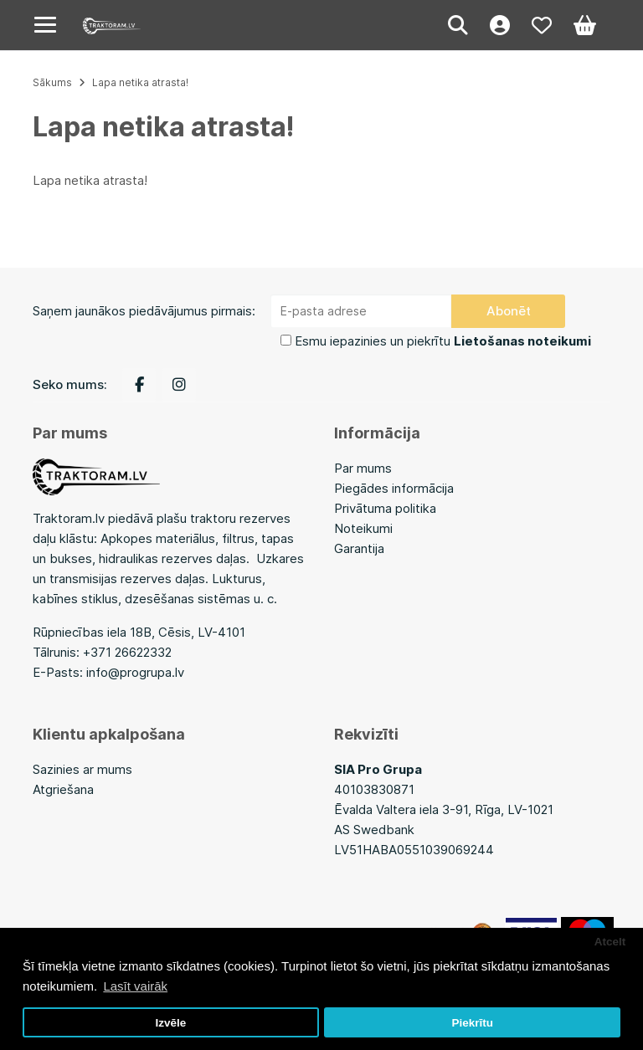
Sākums (52, 82)
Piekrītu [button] (472, 1023)
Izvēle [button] (170, 1023)
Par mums (363, 468)
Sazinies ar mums (82, 769)
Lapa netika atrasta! (140, 82)
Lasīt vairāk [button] (135, 986)
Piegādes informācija (394, 488)
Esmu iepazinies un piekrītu (443, 341)
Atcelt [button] (610, 941)
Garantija (359, 548)
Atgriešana (63, 789)
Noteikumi (363, 528)
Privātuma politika (385, 508)
